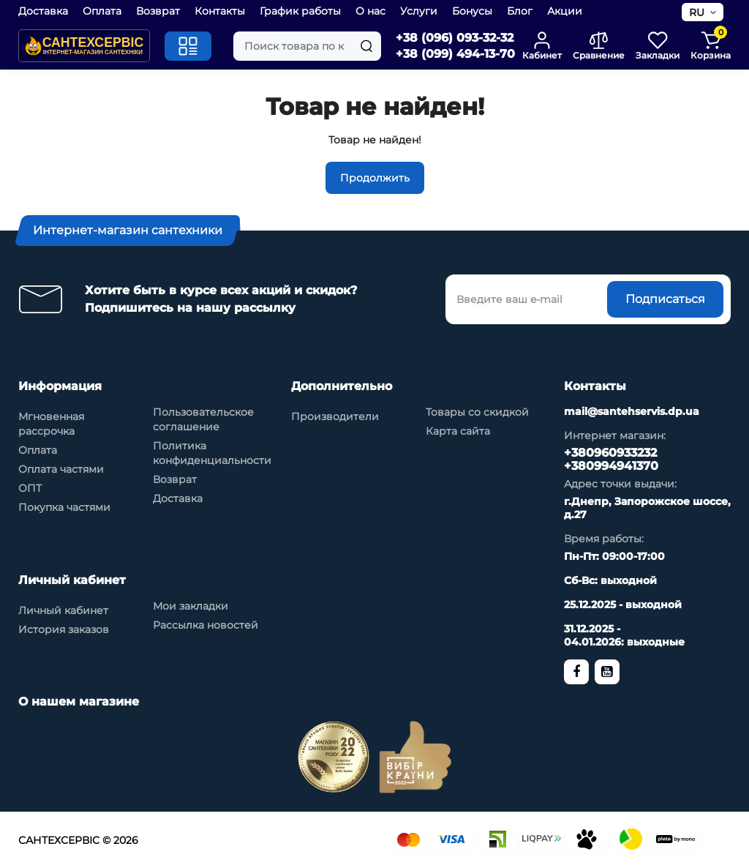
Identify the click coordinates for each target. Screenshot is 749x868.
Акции (564, 11)
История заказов (63, 629)
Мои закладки (190, 606)
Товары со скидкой (477, 412)
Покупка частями (64, 507)
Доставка (43, 11)
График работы (300, 11)
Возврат (158, 11)
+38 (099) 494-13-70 (455, 54)
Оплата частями (61, 469)
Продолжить (375, 177)
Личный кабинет (63, 610)
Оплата (102, 11)
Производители (335, 416)
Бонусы (472, 11)
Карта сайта (458, 431)
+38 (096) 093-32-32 (454, 38)
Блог (519, 11)
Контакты (220, 11)
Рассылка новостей (205, 625)
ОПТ (30, 488)
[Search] (366, 46)
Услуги (418, 11)
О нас (370, 11)
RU (696, 12)
